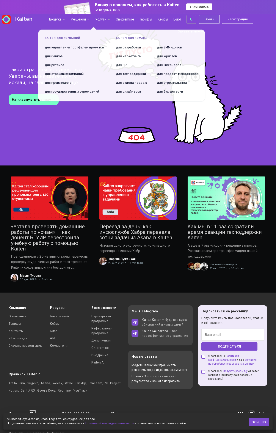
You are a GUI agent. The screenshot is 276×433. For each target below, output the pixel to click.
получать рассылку (235, 371)
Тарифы (15, 323)
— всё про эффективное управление (165, 333)
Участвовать (199, 6)
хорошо (259, 422)
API (52, 338)
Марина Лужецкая (122, 259)
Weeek (58, 383)
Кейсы (55, 323)
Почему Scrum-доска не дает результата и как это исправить (156, 379)
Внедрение (99, 355)
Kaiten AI (98, 362)
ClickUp (80, 383)
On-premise (100, 348)
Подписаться (229, 346)
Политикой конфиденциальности (109, 424)
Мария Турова (30, 275)
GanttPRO (28, 390)
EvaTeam (95, 383)
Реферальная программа (102, 331)
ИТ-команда (18, 338)
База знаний (59, 316)
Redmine (64, 390)
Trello (13, 383)
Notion (13, 390)
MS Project (113, 383)
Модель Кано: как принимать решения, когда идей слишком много (160, 367)
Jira (22, 383)
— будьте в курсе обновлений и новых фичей (165, 322)
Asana (45, 383)
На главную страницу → (34, 100)
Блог (53, 331)
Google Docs (46, 390)
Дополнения (101, 340)
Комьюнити (59, 345)
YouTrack (80, 390)
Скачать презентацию (26, 345)
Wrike (69, 383)
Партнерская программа (101, 319)
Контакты (16, 331)
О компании (18, 316)
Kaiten (20, 24)
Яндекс (32, 383)
